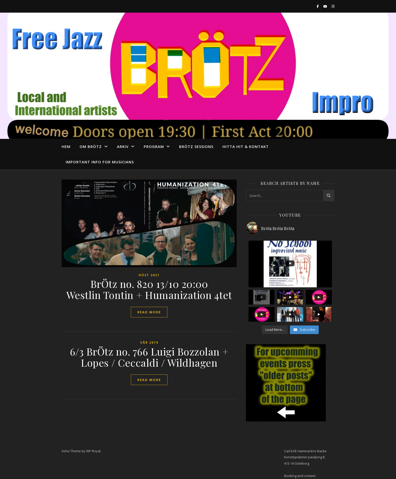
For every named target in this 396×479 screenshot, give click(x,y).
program (154, 146)
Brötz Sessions (196, 146)
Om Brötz (91, 146)
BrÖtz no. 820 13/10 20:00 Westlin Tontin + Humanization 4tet (149, 289)
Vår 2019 (149, 342)
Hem (66, 146)
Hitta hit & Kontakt (245, 146)
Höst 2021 (149, 275)
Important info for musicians (100, 161)
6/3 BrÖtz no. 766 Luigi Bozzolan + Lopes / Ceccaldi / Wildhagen (149, 357)
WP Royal (93, 451)
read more (149, 312)
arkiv (123, 146)
